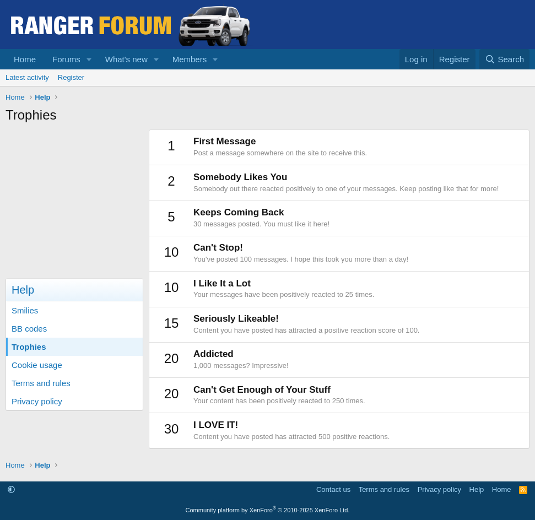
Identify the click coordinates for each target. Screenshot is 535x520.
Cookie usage (37, 365)
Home (25, 59)
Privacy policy (37, 401)
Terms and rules (41, 383)
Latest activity (27, 77)
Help (476, 489)
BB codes (29, 328)
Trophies (29, 346)
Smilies (25, 310)
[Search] (504, 59)
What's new (126, 59)
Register (71, 77)
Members (189, 59)
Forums (66, 59)
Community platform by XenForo (268, 510)
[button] (89, 59)
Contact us (333, 489)
